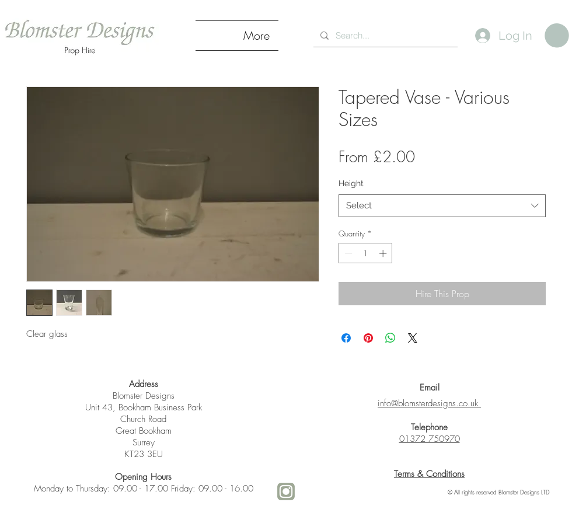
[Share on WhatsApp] (390, 338)
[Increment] (384, 253)
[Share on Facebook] (346, 338)
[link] (557, 35)
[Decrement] (347, 253)
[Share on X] (413, 338)
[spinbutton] (365, 253)
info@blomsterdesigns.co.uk (428, 403)
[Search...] (384, 35)
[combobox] (442, 205)
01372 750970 (429, 439)
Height (351, 183)
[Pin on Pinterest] (368, 338)
